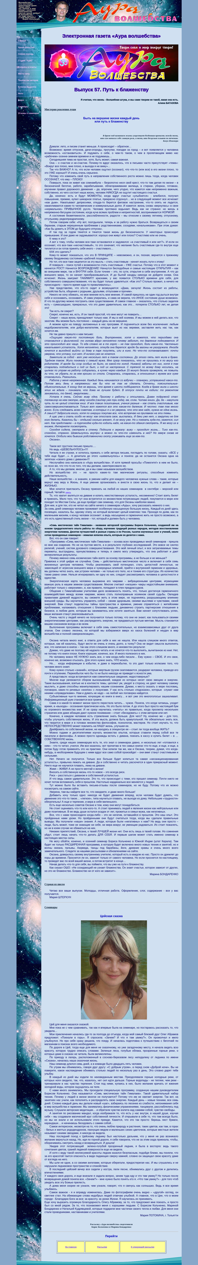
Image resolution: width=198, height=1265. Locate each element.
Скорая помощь (26, 54)
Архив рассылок (26, 47)
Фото (20, 93)
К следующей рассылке (142, 1247)
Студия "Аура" (25, 60)
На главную (71, 1247)
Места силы (24, 74)
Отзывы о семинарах (28, 113)
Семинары (23, 107)
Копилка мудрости (27, 87)
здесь (68, 492)
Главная (22, 41)
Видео (21, 100)
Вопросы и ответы (27, 67)
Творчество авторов (28, 80)
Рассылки (102, 1247)
